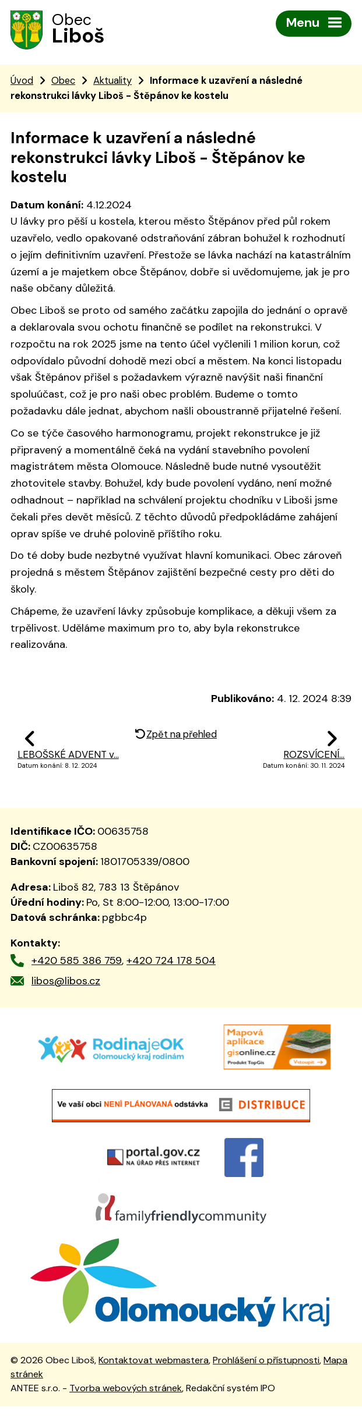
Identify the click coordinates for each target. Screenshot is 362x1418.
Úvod (21, 82)
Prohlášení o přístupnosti (266, 1372)
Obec (63, 82)
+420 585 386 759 (76, 962)
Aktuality (112, 82)
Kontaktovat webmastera (154, 1372)
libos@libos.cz (65, 982)
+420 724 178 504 (171, 962)
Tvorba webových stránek (125, 1400)
